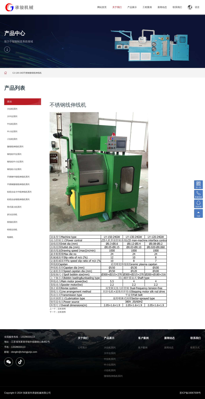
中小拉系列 (12, 131)
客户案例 (143, 338)
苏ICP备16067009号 (190, 393)
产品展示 (132, 7)
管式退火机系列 (14, 207)
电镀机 (10, 237)
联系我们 (177, 7)
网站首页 (102, 7)
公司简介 (82, 347)
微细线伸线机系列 (15, 146)
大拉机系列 (12, 109)
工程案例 (147, 7)
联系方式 (195, 347)
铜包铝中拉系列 (14, 154)
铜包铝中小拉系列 (15, 161)
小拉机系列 (12, 139)
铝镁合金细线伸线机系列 (18, 199)
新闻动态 (162, 7)
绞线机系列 (12, 222)
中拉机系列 (12, 124)
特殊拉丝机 (12, 229)
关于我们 (117, 7)
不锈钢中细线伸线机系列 (18, 177)
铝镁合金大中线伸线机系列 (19, 192)
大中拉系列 (12, 116)
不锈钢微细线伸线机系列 (18, 184)
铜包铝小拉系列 (14, 169)
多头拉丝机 (12, 214)
